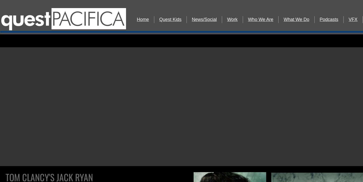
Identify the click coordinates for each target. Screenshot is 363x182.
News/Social (204, 19)
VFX (353, 19)
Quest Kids (170, 19)
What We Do (296, 19)
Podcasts (329, 19)
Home (143, 19)
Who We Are (261, 19)
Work (232, 19)
